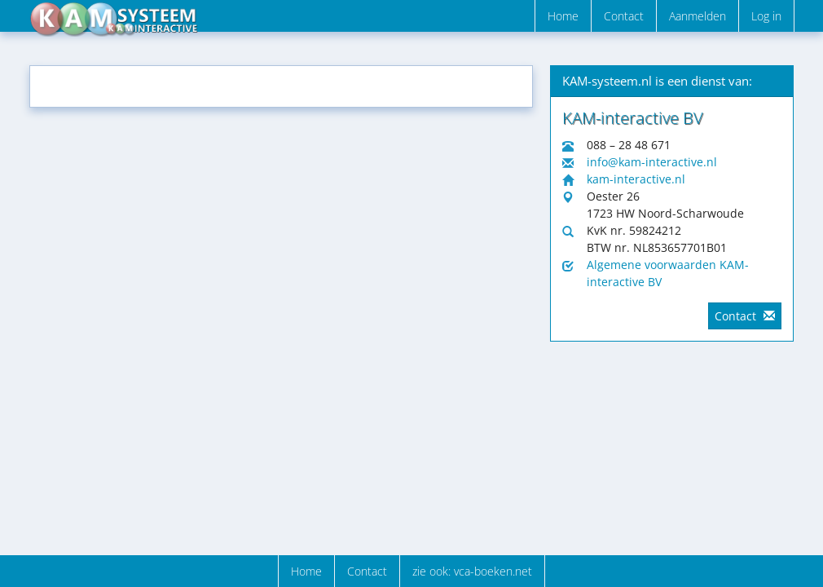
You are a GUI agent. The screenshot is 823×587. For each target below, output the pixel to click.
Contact (624, 16)
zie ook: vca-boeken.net (472, 571)
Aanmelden (697, 16)
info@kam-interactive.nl (652, 162)
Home (563, 16)
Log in (766, 16)
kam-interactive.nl (636, 179)
